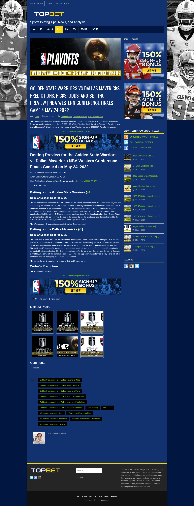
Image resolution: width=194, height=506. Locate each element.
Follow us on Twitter (141, 142)
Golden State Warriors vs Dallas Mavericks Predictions (62, 402)
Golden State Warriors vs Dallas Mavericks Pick (59, 385)
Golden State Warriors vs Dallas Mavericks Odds (60, 380)
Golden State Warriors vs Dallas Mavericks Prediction (62, 396)
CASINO (49, 3)
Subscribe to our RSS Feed (144, 137)
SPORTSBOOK (36, 3)
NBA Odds (107, 408)
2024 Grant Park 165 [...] (143, 156)
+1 (88, 192)
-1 (80, 229)
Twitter (31, 477)
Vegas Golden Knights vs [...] (145, 226)
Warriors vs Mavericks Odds (51, 413)
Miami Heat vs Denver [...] (144, 186)
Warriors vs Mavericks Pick (80, 413)
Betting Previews (80, 116)
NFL (41, 29)
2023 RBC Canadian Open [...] (146, 196)
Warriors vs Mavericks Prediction (53, 419)
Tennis (84, 29)
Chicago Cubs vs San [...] (144, 246)
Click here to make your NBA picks (75, 131)
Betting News (66, 116)
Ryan (37, 116)
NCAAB (50, 29)
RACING (94, 29)
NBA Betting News (95, 116)
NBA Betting (93, 408)
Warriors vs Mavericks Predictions (86, 419)
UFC (66, 29)
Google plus (39, 477)
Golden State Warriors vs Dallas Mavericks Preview (61, 408)
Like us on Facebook (140, 147)
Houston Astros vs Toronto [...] (146, 236)
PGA (74, 29)
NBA (59, 29)
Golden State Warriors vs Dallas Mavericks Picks (60, 391)
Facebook (35, 477)
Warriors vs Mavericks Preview (52, 424)
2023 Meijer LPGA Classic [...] (146, 176)
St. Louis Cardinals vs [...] (144, 166)
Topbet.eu (104, 500)
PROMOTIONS (62, 3)
